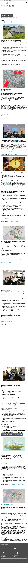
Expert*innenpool (8, 184)
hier (17, 221)
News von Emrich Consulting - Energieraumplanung (9, 22)
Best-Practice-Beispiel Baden (7, 504)
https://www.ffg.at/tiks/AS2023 (17, 484)
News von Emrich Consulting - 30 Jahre (7, 21)
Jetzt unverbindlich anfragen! (7, 321)
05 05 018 (3, 0)
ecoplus (5, 147)
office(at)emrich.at (10, 0)
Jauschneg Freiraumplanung (15, 259)
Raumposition (4, 115)
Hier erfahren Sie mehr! (6, 67)
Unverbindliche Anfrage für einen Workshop (12, 434)
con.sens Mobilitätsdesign (14, 115)
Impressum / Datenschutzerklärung (22, 561)
